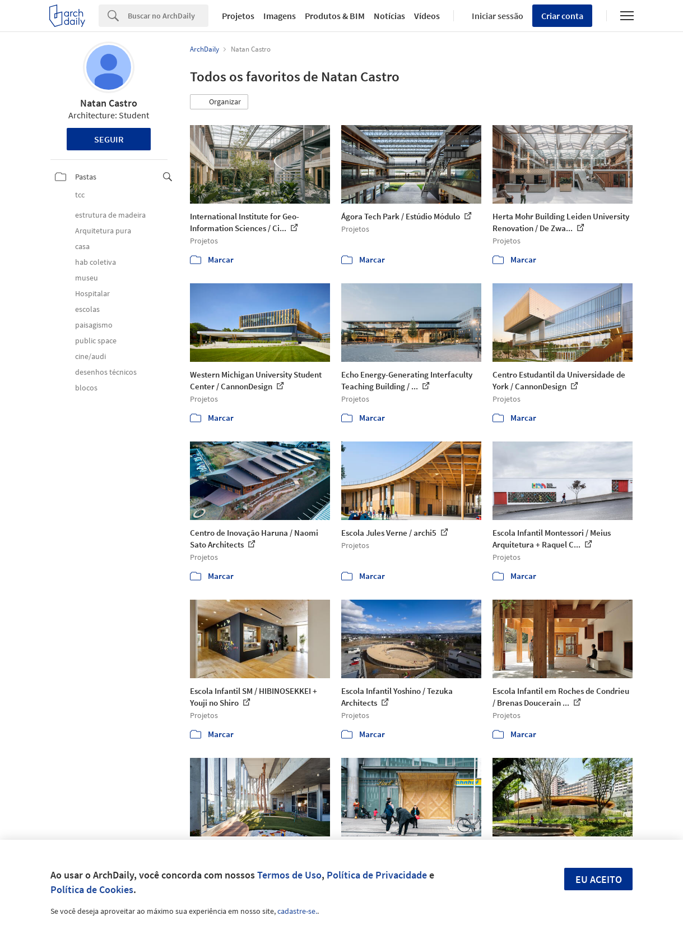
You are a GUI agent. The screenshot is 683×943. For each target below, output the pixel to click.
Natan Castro (108, 102)
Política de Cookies (91, 889)
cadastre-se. (297, 911)
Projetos (238, 15)
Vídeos (427, 15)
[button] (219, 102)
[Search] (168, 15)
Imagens (279, 15)
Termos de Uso (289, 874)
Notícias (389, 15)
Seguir (109, 139)
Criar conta (562, 15)
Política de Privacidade (377, 874)
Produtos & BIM (335, 15)
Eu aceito (598, 879)
